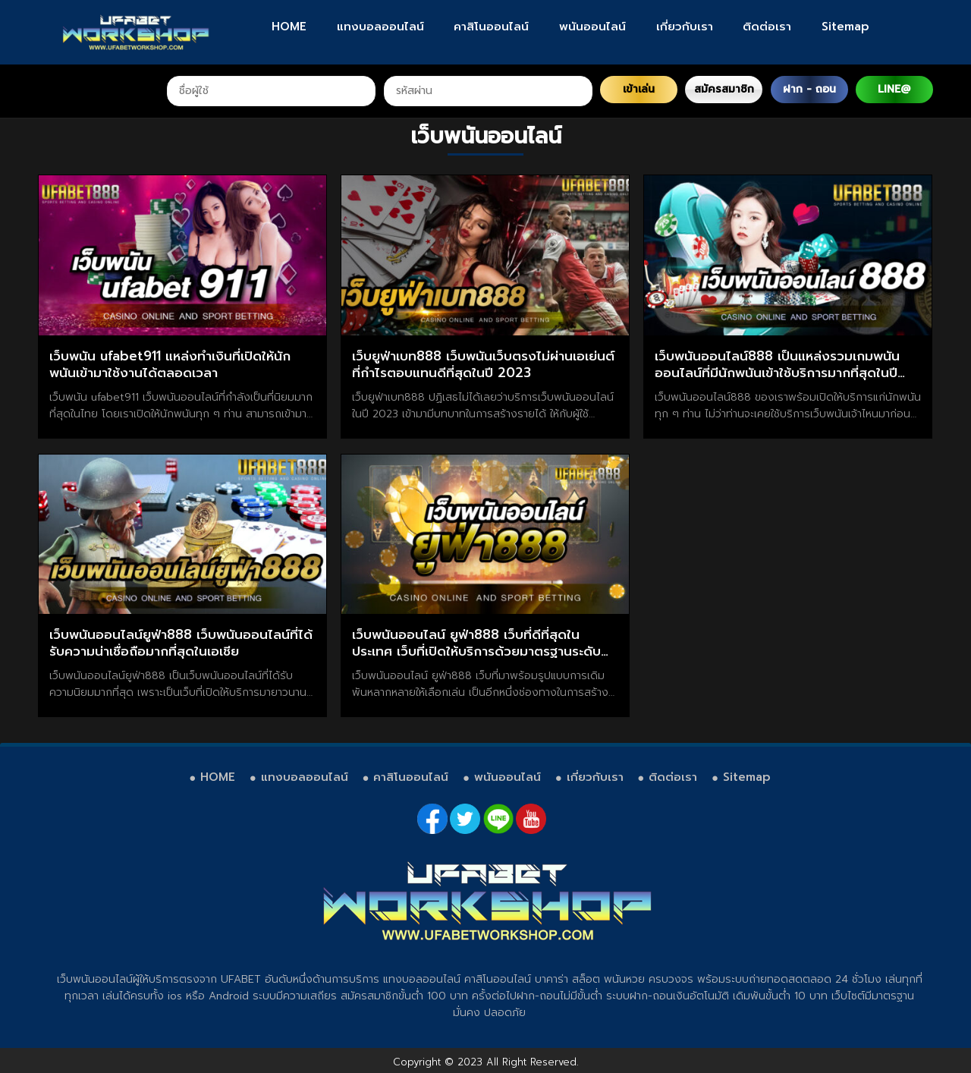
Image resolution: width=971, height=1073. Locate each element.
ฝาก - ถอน (809, 89)
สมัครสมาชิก (724, 89)
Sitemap (845, 26)
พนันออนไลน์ (592, 26)
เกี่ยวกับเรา (684, 26)
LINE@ (894, 89)
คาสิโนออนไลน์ (491, 26)
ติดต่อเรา (767, 26)
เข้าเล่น (639, 89)
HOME (289, 26)
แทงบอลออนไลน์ (380, 26)
